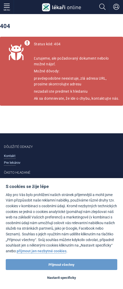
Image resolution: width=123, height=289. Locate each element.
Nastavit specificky (61, 278)
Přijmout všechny (61, 265)
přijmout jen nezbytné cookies (41, 251)
